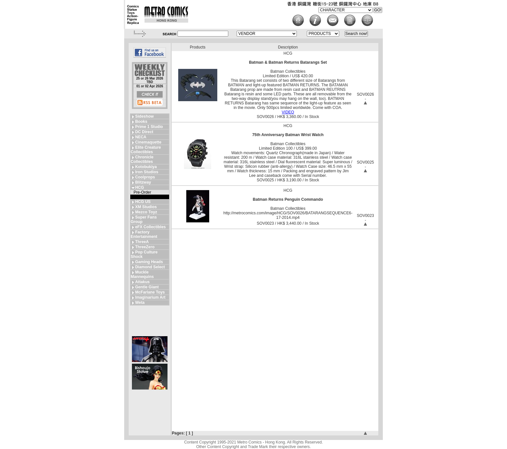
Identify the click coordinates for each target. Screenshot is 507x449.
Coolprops (145, 177)
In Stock (141, 197)
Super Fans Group (144, 219)
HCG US (143, 201)
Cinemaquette (148, 142)
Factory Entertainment (144, 234)
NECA (140, 137)
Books (141, 121)
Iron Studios (146, 172)
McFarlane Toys (150, 292)
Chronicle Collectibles (142, 159)
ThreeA (142, 242)
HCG (139, 187)
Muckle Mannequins (142, 274)
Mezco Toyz (146, 212)
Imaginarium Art (150, 297)
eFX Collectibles (150, 227)
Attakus (142, 282)
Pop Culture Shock (144, 254)
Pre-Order (142, 192)
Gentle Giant (147, 287)
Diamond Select (150, 267)
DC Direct (144, 132)
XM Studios (146, 207)
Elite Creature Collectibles (146, 149)
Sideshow (144, 116)
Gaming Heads (149, 262)
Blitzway (143, 182)
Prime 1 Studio (149, 126)
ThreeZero (145, 247)
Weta (140, 302)
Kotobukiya (146, 167)
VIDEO (288, 112)
